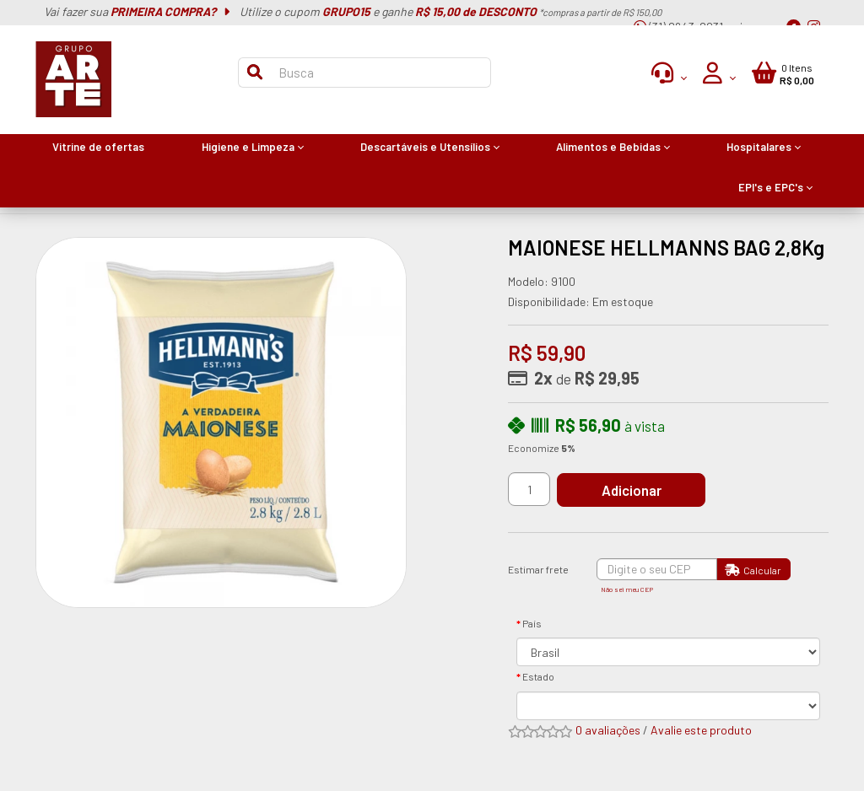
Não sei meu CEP (627, 589)
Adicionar (634, 490)
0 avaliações (607, 730)
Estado (538, 676)
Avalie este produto (701, 730)
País (532, 623)
